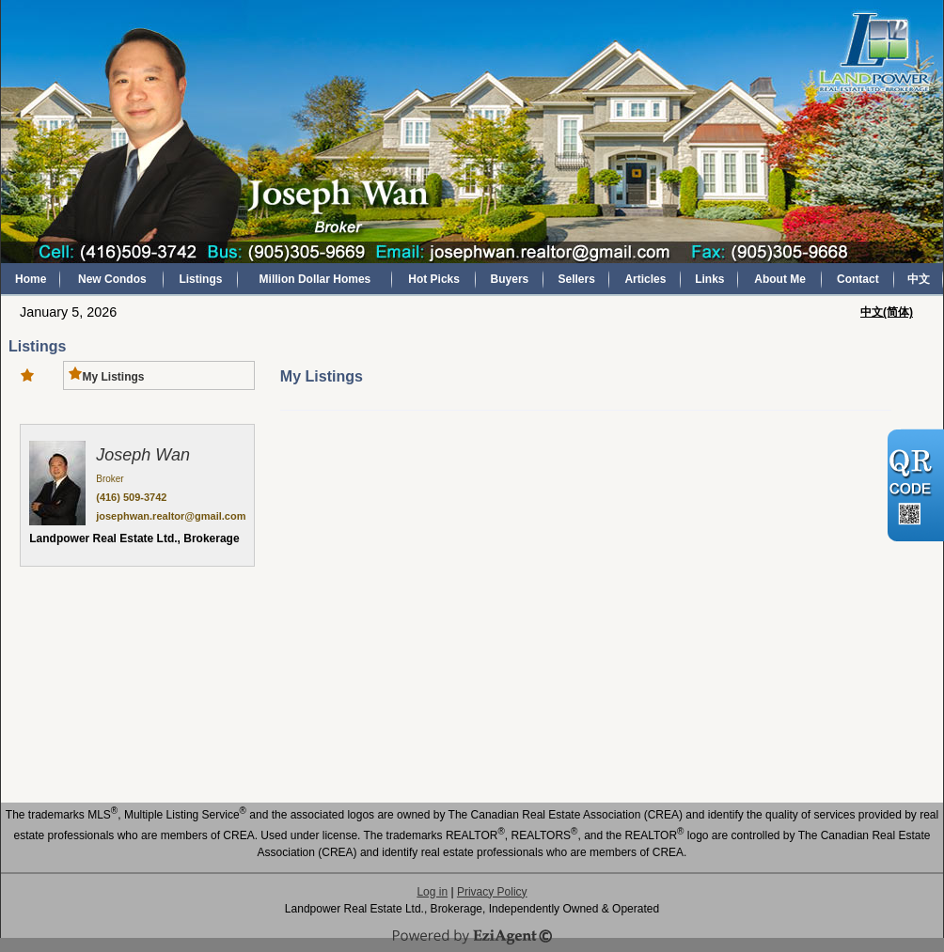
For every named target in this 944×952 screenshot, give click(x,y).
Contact (858, 279)
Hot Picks (434, 279)
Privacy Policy (492, 891)
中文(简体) (886, 312)
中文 (918, 279)
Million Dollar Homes (315, 279)
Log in (432, 891)
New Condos (112, 279)
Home (30, 279)
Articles (645, 279)
